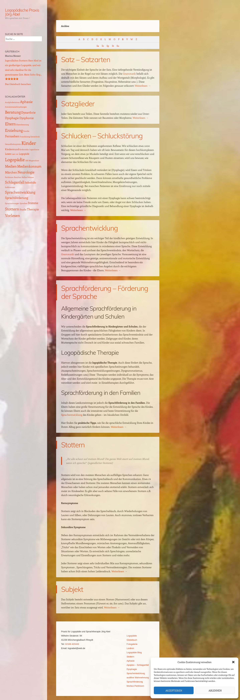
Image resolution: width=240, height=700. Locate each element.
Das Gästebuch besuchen (18, 84)
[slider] (11, 78)
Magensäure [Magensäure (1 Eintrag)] (34, 160)
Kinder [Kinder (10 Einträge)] (28, 142)
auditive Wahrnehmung (138, 677)
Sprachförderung (135, 681)
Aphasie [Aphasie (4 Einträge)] (26, 101)
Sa (98, 45)
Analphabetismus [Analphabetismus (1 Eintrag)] (12, 102)
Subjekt (72, 589)
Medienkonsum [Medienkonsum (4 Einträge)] (29, 166)
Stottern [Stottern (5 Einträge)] (12, 208)
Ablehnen (215, 690)
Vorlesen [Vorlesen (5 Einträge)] (12, 215)
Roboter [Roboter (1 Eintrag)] (30, 177)
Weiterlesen (143, 85)
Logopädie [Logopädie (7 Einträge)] (15, 159)
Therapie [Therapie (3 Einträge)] (33, 209)
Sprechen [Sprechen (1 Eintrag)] (23, 203)
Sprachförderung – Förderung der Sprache (104, 292)
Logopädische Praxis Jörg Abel (22, 12)
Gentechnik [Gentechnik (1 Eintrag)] (35, 136)
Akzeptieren (174, 690)
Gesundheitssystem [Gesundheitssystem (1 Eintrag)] (13, 144)
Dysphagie (132, 669)
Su (118, 45)
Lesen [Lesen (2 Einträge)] (8, 153)
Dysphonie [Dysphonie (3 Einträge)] (26, 118)
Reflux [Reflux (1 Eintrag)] (24, 177)
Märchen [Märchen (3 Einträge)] (11, 172)
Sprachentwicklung (89, 228)
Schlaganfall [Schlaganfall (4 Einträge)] (14, 182)
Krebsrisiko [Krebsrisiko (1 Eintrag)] (24, 149)
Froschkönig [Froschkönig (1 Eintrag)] (25, 136)
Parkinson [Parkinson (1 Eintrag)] (9, 177)
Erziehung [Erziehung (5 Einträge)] (14, 130)
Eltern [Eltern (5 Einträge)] (10, 123)
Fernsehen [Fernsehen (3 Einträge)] (12, 136)
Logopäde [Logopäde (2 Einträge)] (24, 153)
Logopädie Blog (134, 652)
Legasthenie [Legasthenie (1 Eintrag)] (34, 149)
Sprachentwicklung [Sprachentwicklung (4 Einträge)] (20, 192)
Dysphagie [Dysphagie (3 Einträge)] (12, 118)
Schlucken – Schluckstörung (101, 135)
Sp (108, 45)
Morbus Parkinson (135, 686)
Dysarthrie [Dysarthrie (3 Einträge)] (28, 112)
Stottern (73, 444)
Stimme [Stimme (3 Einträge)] (33, 203)
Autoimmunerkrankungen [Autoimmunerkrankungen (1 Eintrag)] (16, 107)
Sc (103, 45)
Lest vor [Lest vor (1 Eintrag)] (15, 154)
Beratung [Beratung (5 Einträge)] (13, 112)
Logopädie (132, 635)
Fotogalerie (132, 644)
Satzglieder (78, 103)
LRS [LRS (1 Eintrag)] (26, 160)
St (113, 45)
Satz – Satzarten (85, 59)
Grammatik (129, 73)
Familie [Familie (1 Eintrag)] (26, 131)
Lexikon (130, 648)
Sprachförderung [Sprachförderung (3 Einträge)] (16, 197)
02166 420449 (72, 644)
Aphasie (130, 661)
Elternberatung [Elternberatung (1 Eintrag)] (22, 124)
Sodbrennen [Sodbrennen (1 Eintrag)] (10, 187)
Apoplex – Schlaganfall (138, 665)
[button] (233, 662)
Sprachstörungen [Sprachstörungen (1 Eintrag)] (12, 203)
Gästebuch (132, 640)
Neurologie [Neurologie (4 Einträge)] (26, 172)
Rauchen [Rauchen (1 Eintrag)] (17, 177)
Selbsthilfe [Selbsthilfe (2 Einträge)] (30, 182)
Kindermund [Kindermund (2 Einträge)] (12, 149)
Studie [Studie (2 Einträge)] (23, 209)
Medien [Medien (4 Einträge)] (11, 166)
